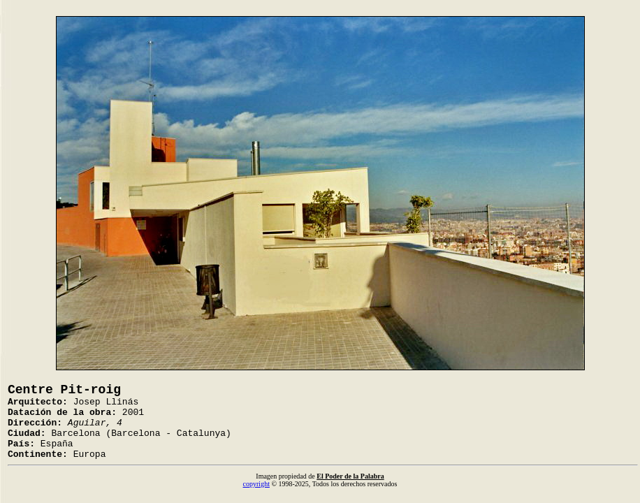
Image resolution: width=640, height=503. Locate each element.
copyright (256, 484)
